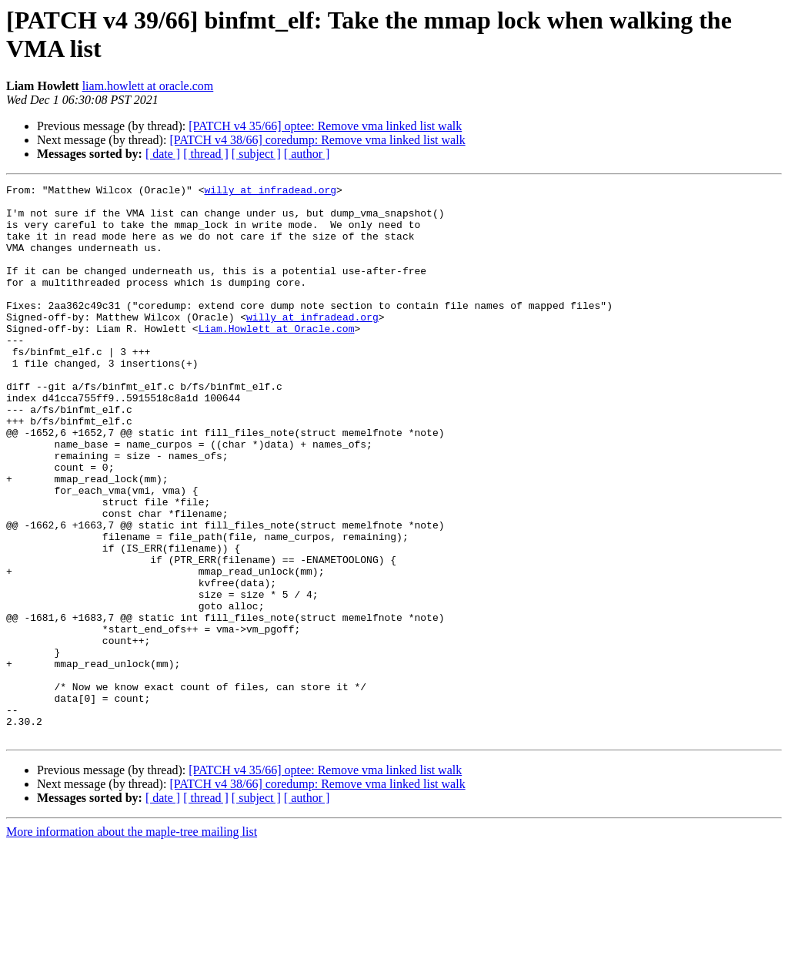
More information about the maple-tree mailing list (131, 942)
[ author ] (307, 153)
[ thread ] (206, 153)
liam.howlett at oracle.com (148, 85)
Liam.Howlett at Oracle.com (277, 358)
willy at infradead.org (270, 192)
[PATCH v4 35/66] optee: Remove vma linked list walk (325, 125)
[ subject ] (256, 153)
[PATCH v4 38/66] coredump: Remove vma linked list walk (317, 139)
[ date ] (162, 153)
